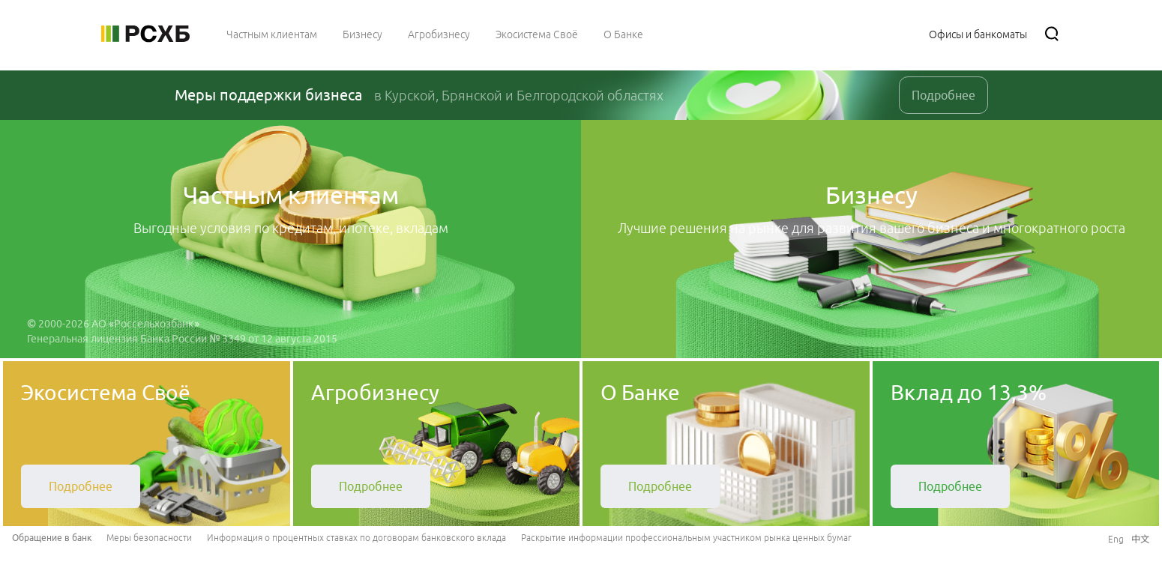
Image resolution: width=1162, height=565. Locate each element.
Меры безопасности (149, 538)
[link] (80, 486)
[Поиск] (1052, 34)
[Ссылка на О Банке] (623, 33)
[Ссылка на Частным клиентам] (272, 33)
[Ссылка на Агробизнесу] (439, 33)
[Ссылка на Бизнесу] (362, 33)
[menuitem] (272, 33)
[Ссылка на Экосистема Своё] (537, 33)
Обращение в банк (51, 538)
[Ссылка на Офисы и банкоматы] (978, 33)
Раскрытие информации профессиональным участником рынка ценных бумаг (686, 538)
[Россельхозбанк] (145, 34)
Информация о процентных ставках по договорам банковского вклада (356, 538)
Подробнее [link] (943, 95)
